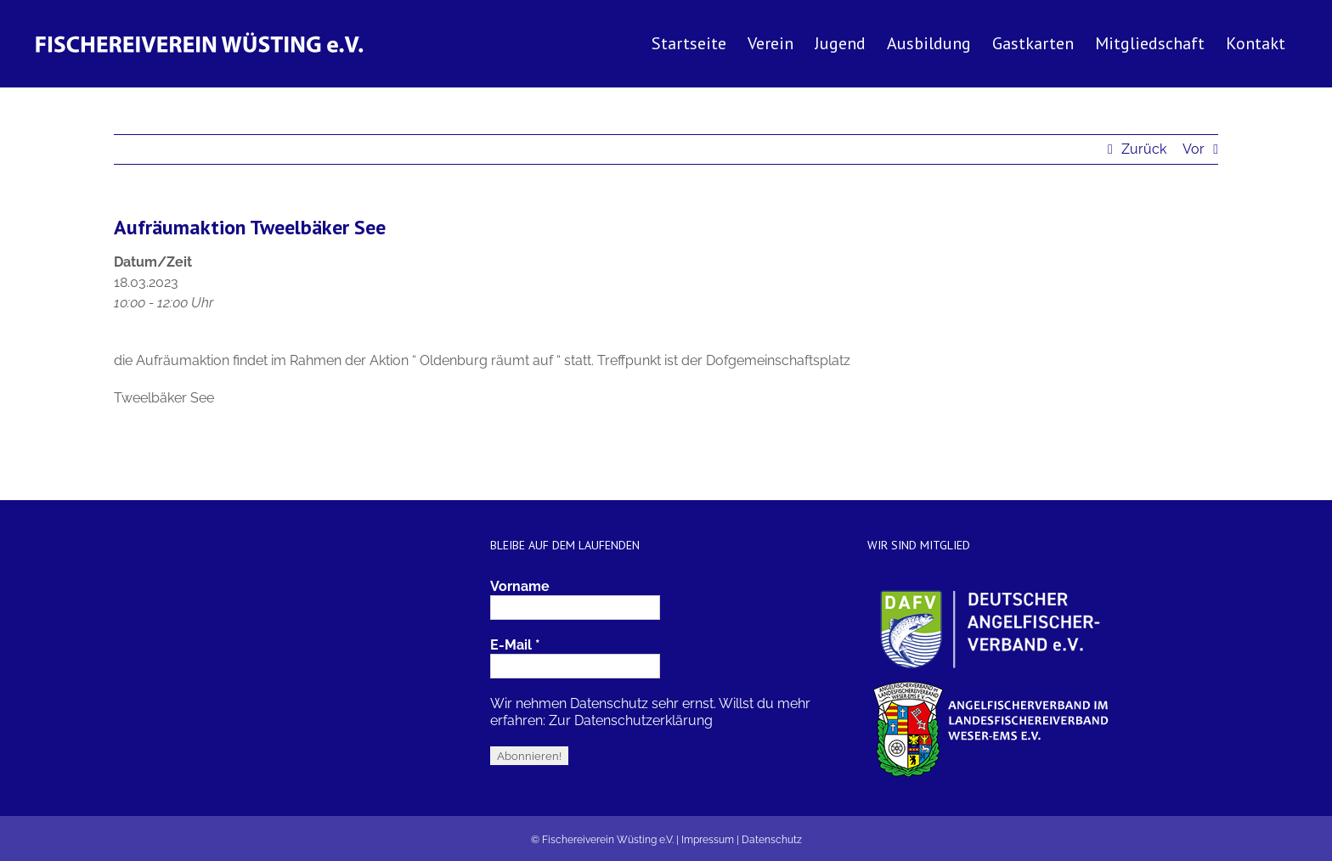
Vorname (520, 586)
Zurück (1143, 149)
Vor (1193, 149)
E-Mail (515, 645)
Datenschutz (772, 840)
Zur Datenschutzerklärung (631, 720)
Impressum (707, 840)
